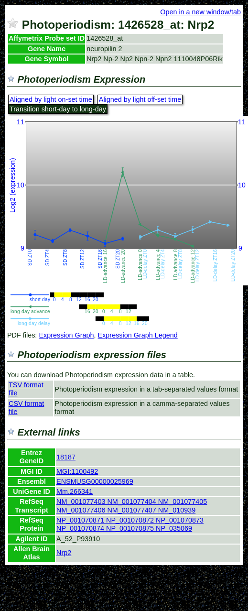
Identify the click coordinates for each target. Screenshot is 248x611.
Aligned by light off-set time (140, 99)
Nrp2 (63, 552)
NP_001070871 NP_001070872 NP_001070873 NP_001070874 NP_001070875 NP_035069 (130, 524)
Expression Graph (66, 335)
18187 (65, 457)
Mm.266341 (74, 491)
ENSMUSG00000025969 (94, 481)
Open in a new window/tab (200, 12)
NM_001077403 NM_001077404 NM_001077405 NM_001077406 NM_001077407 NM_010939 (131, 505)
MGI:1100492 (77, 471)
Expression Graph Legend (138, 335)
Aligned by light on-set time (51, 99)
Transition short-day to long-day (58, 109)
